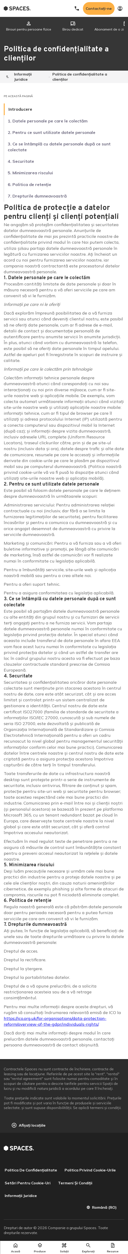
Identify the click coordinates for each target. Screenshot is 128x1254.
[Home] (7, 76)
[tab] (28, 26)
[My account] (120, 8)
